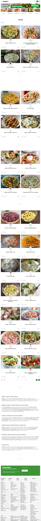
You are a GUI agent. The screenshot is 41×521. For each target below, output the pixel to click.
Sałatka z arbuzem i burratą (30, 168)
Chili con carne (3, 520)
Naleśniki (2, 486)
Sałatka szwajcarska (10, 67)
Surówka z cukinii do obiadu (30, 300)
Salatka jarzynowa (32, 486)
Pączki (2, 505)
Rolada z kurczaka (32, 518)
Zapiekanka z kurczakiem (23, 517)
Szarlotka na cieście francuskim (5, 508)
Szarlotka (2, 496)
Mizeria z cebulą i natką (30, 276)
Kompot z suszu (32, 500)
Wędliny (25, 479)
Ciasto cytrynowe (3, 501)
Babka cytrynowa (22, 499)
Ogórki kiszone (32, 507)
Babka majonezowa (23, 507)
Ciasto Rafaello (3, 498)
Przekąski (2, 479)
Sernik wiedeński (13, 510)
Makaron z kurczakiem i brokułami (15, 516)
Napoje (18, 478)
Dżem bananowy (32, 512)
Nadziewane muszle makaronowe (15, 519)
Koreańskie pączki (3, 510)
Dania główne (3, 478)
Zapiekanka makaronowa (14, 488)
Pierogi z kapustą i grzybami (34, 499)
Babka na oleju (3, 497)
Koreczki (2, 509)
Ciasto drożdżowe (3, 495)
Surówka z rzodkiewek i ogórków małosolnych (30, 373)
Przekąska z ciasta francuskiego (34, 519)
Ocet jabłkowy (32, 506)
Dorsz (11, 487)
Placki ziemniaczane (13, 485)
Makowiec (2, 499)
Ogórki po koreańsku (33, 513)
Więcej (13, 472)
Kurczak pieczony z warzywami (15, 500)
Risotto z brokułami (13, 498)
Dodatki (25, 478)
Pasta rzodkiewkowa (13, 508)
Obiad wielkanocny (23, 495)
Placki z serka (3, 488)
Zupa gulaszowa (22, 489)
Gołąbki (12, 494)
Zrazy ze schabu (13, 489)
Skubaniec (2, 503)
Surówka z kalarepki (10, 276)
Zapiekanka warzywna (23, 519)
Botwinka (12, 505)
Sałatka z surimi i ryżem (10, 252)
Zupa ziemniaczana (23, 487)
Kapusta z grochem (32, 497)
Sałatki (10, 42)
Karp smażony (32, 498)
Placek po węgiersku (3, 517)
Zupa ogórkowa (22, 490)
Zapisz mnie (25, 470)
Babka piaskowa (22, 500)
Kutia (31, 501)
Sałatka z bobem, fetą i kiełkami (10, 192)
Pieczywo (33, 478)
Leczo (1, 516)
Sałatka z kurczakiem (33, 485)
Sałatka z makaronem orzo (10, 43)
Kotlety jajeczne (32, 516)
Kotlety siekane (13, 486)
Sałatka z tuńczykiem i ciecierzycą (10, 132)
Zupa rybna (31, 495)
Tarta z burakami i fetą (33, 517)
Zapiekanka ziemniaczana (24, 518)
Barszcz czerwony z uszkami (34, 494)
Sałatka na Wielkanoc (33, 488)
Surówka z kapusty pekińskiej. (30, 227)
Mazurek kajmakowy (23, 506)
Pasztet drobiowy (22, 496)
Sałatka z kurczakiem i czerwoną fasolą (30, 67)
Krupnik (12, 495)
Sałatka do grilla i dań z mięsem (30, 348)
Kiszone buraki (32, 510)
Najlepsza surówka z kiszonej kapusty (10, 108)
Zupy (9, 479)
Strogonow (2, 518)
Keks (31, 502)
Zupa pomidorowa (22, 491)
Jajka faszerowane (23, 494)
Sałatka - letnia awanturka (10, 324)
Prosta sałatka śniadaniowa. (10, 348)
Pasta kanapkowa (3, 485)
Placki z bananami (3, 491)
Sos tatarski (22, 501)
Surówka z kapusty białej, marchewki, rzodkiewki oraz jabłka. (30, 43)
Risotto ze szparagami (14, 499)
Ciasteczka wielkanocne (23, 497)
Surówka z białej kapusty (33, 491)
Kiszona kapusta (32, 505)
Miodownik (2, 502)
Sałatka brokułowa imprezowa (10, 168)
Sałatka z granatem (33, 490)
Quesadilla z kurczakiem (33, 520)
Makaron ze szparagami (14, 507)
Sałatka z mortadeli (33, 489)
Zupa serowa (22, 488)
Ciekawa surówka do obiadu (30, 324)
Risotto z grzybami (13, 497)
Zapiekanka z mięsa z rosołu (24, 520)
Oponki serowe (3, 507)
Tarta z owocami (22, 505)
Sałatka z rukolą (32, 487)
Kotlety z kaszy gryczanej (14, 496)
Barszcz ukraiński (22, 485)
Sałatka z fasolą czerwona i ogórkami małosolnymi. (10, 301)
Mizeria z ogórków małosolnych (31, 132)
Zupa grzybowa (32, 496)
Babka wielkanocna (23, 498)
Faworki (2, 506)
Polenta (12, 502)
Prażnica (2, 492)
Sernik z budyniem (3, 494)
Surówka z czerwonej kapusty (10, 227)
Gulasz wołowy (3, 519)
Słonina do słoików (32, 514)
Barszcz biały (22, 486)
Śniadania (10, 478)
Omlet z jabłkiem (3, 487)
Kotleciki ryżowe (13, 501)
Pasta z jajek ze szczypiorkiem (15, 506)
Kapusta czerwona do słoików (34, 511)
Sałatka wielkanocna (23, 502)
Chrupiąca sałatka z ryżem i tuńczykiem (30, 192)
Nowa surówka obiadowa (10, 372)
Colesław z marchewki (30, 252)
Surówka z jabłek (30, 108)
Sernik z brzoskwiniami (14, 509)
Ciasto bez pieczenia (3, 500)
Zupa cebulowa (22, 492)
